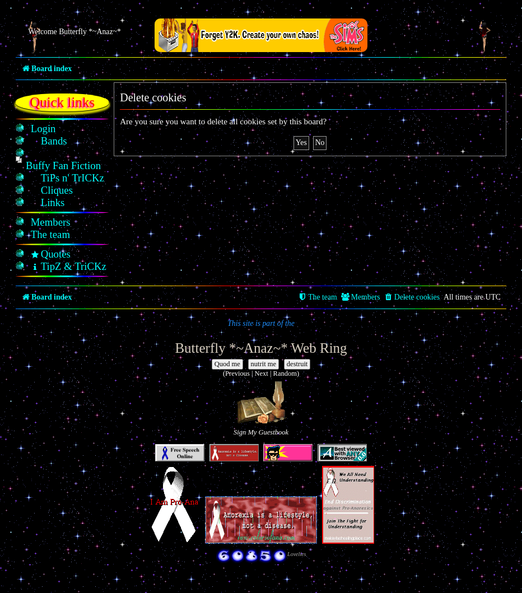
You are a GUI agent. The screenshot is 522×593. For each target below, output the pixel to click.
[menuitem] (43, 129)
